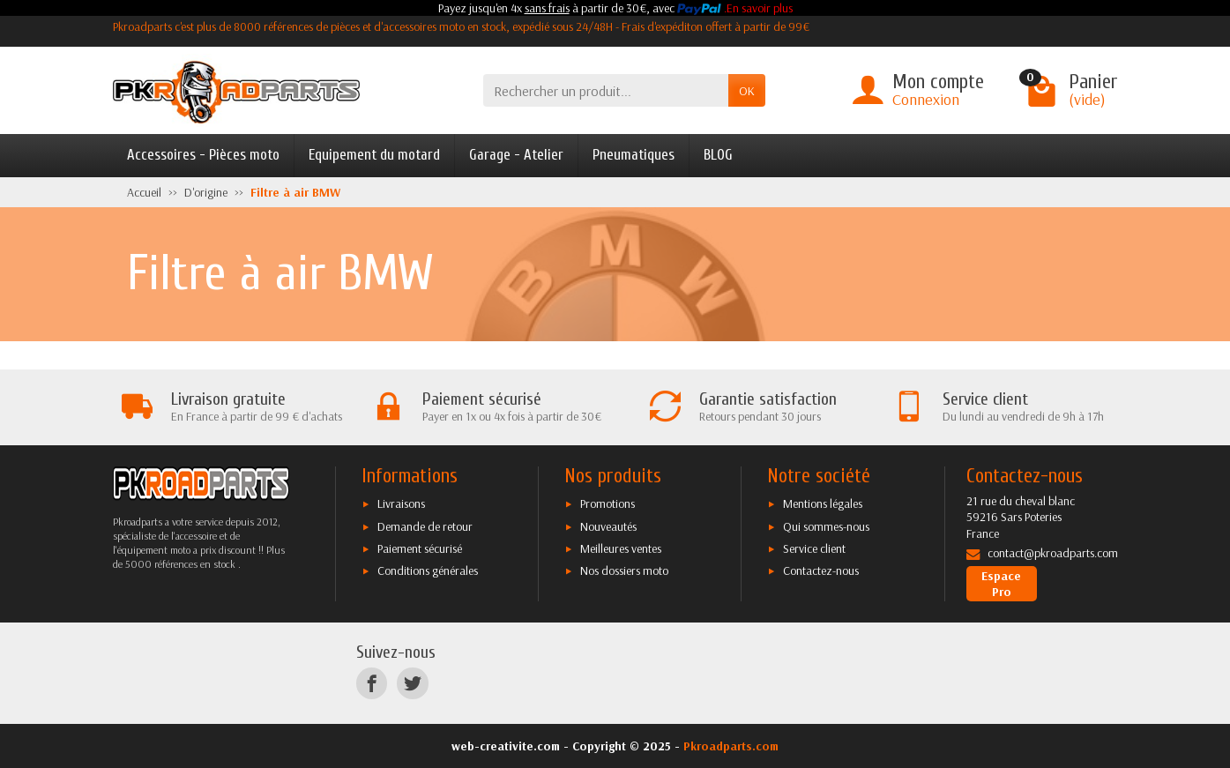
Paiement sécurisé (419, 548)
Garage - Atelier (516, 154)
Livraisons (401, 503)
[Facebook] (371, 683)
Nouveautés (608, 526)
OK (747, 91)
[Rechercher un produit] (605, 90)
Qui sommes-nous (826, 526)
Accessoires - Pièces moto (203, 154)
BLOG (718, 154)
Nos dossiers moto (624, 570)
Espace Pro (1001, 584)
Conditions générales (427, 570)
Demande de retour (425, 526)
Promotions (607, 503)
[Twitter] (412, 683)
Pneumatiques (634, 154)
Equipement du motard (374, 154)
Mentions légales (822, 503)
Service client (814, 548)
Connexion (925, 99)
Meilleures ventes (620, 548)
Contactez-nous (821, 570)
